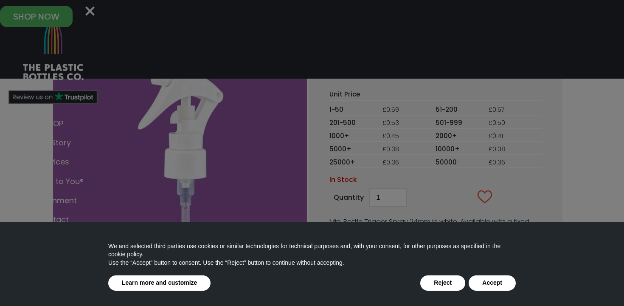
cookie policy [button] (125, 254)
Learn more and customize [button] (159, 282)
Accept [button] (492, 282)
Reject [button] (443, 282)
